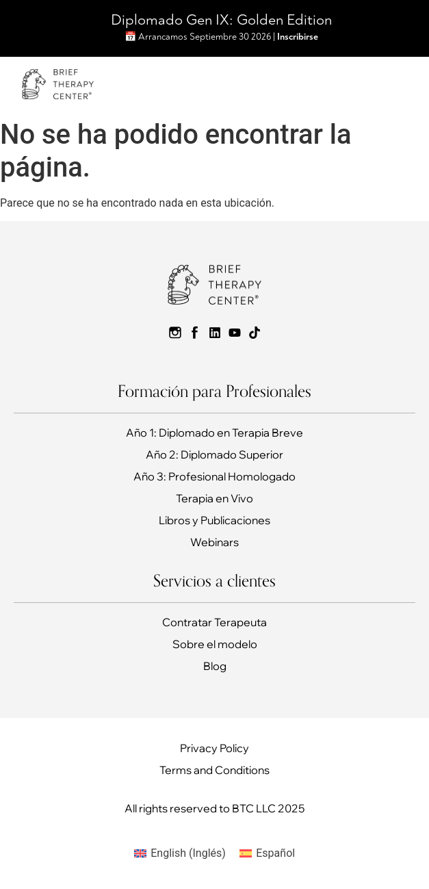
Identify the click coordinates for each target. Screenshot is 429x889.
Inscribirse (297, 36)
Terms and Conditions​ (214, 770)
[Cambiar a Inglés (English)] (180, 853)
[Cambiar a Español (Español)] (267, 853)
